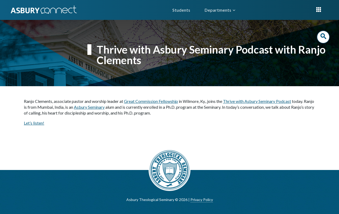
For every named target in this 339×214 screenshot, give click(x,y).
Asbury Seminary (89, 107)
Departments (219, 9)
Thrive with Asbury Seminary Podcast (257, 101)
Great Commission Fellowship (151, 101)
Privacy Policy (201, 199)
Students (181, 9)
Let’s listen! (34, 122)
